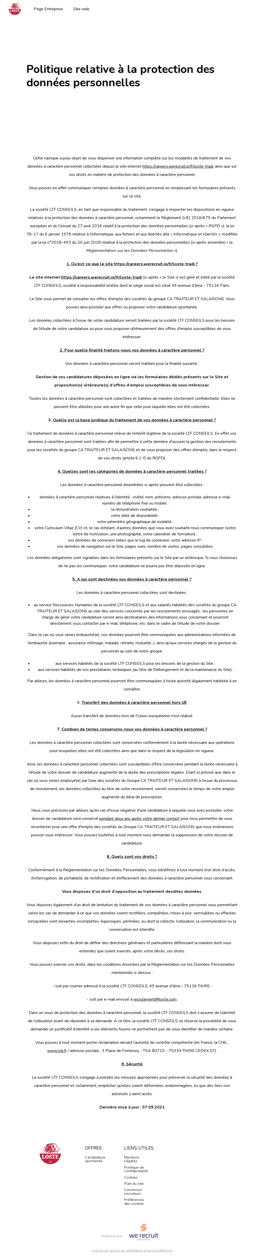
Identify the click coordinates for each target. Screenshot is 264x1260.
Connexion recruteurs (133, 1191)
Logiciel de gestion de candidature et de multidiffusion (132, 1250)
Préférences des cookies (134, 1201)
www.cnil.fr (57, 1051)
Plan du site (134, 1183)
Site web (81, 9)
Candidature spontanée (95, 1159)
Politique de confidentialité (136, 1169)
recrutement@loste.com (155, 999)
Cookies (131, 1177)
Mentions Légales (132, 1159)
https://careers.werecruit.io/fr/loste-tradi (177, 166)
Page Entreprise (48, 9)
